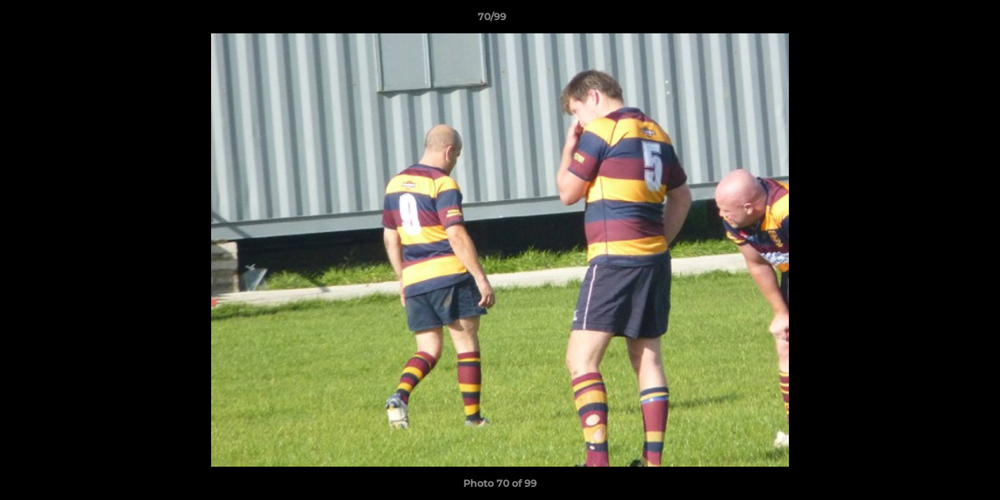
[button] (941, 20)
